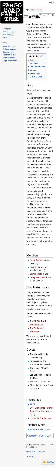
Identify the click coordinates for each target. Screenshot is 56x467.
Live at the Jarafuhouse (41, 418)
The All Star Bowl (38, 321)
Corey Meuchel (37, 277)
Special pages (8, 52)
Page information (10, 61)
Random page (8, 35)
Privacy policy (31, 451)
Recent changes (9, 32)
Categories (32, 436)
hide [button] (41, 56)
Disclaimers (30, 456)
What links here (9, 46)
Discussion (36, 9)
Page (27, 9)
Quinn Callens (36, 260)
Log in (51, 2)
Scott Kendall (36, 274)
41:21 (36, 51)
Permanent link (9, 58)
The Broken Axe (37, 328)
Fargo (42, 436)
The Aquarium (36, 325)
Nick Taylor (35, 267)
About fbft (41, 451)
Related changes (10, 49)
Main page (7, 29)
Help (5, 37)
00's (49, 436)
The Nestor (35, 332)
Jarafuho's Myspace (39, 429)
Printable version (9, 55)
